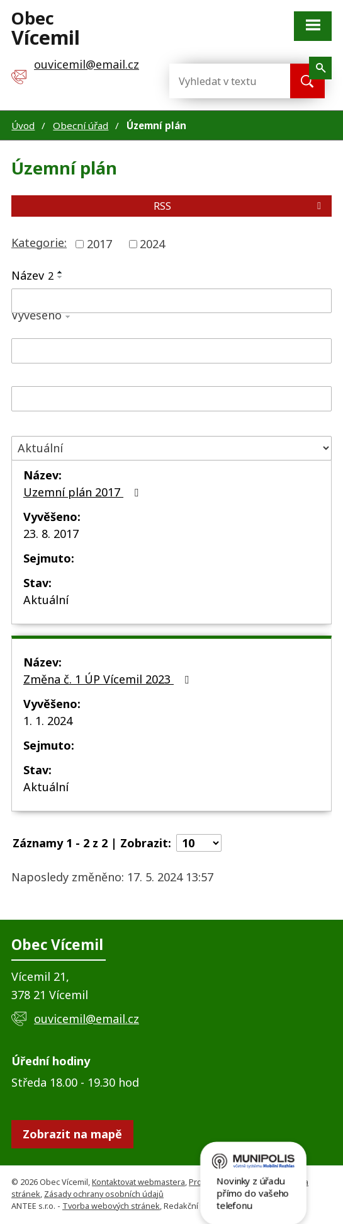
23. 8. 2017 (51, 533)
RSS (239, 206)
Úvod (23, 125)
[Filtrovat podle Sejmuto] (171, 398)
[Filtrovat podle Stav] (171, 448)
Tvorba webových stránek (111, 1206)
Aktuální (46, 599)
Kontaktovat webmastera (138, 1182)
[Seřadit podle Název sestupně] (60, 277)
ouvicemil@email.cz (86, 1018)
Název (32, 275)
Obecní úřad (80, 125)
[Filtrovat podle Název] (171, 301)
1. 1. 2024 (47, 720)
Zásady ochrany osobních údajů (104, 1194)
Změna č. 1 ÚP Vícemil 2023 (108, 679)
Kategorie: (39, 242)
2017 (99, 243)
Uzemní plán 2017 (83, 492)
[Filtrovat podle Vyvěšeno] (171, 350)
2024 (152, 243)
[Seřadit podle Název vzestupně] (60, 272)
